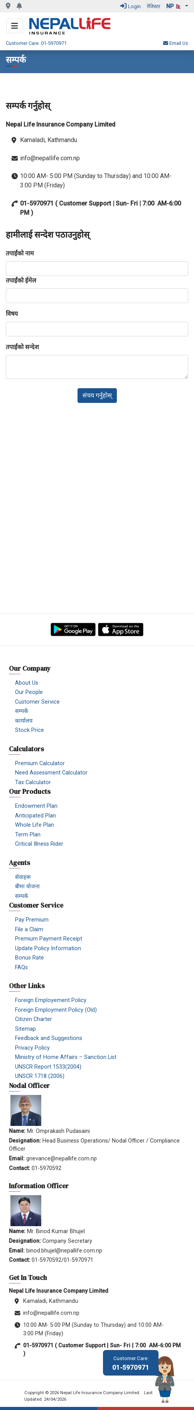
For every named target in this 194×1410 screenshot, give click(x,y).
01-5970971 (130, 1363)
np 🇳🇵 (175, 6)
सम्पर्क (21, 711)
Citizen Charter (33, 1019)
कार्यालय (23, 721)
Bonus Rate (29, 957)
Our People (29, 692)
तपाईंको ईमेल (21, 280)
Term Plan (27, 834)
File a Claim (29, 929)
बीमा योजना (27, 886)
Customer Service (37, 702)
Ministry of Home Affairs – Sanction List (65, 1057)
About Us (26, 683)
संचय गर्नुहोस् (97, 395)
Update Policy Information (48, 948)
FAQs (21, 967)
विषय (12, 313)
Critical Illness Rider (39, 844)
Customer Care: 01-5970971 (36, 43)
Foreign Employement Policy (50, 1000)
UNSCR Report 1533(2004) (48, 1067)
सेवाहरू (23, 877)
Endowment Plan (36, 806)
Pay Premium (32, 920)
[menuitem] (100, 682)
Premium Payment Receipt (48, 938)
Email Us (175, 43)
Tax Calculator (33, 782)
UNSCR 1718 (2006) (39, 1076)
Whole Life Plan (34, 825)
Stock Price (29, 730)
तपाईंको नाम (20, 253)
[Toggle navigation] (14, 26)
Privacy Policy (32, 1048)
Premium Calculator (40, 763)
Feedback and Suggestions (48, 1038)
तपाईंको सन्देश (22, 347)
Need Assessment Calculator (51, 772)
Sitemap (25, 1029)
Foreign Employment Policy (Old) (56, 1010)
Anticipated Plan (35, 815)
